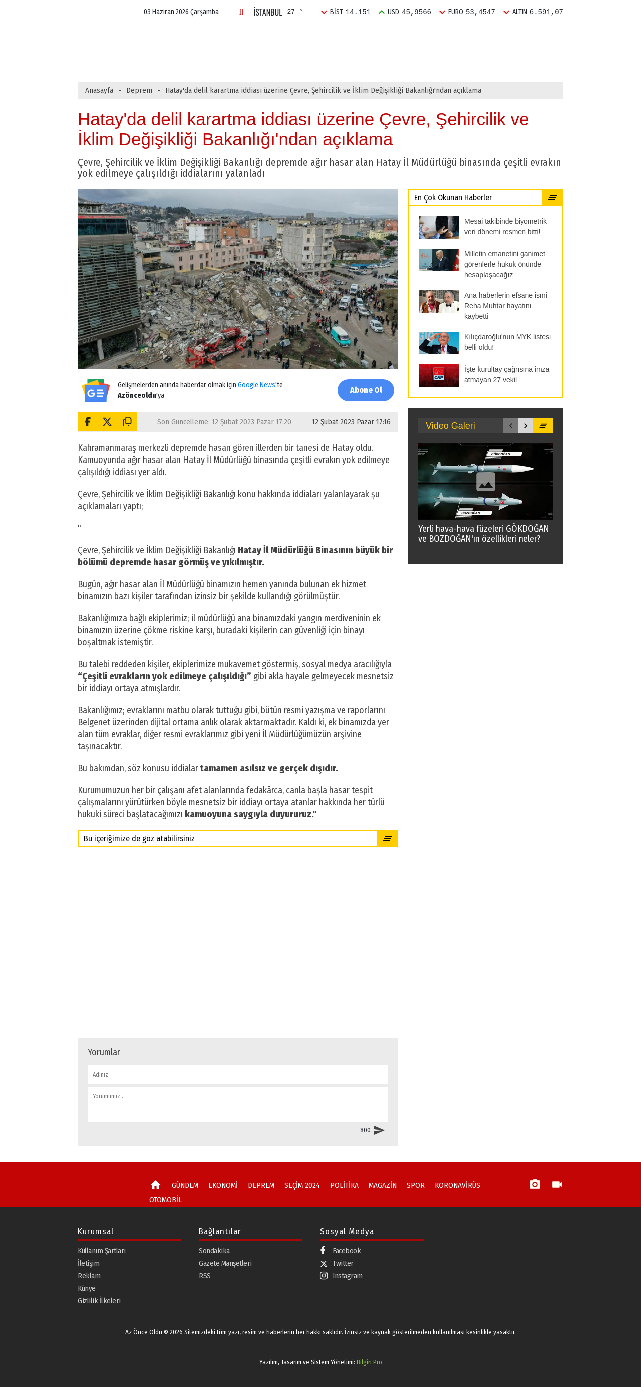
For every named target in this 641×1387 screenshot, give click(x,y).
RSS (205, 1275)
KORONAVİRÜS (452, 1185)
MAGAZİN (430, 37)
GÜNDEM (192, 37)
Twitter (337, 1263)
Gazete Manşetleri (225, 1263)
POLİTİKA (385, 37)
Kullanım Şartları (102, 1250)
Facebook (340, 1251)
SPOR (470, 37)
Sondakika (214, 1250)
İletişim (88, 1263)
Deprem (139, 90)
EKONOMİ (239, 37)
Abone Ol (366, 390)
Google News (256, 385)
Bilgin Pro (369, 1362)
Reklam (89, 1275)
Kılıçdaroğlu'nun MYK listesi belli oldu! (257, 58)
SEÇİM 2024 (334, 37)
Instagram (341, 1276)
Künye (87, 1288)
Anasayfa (99, 90)
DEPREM (285, 37)
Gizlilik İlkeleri (99, 1300)
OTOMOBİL (164, 1199)
